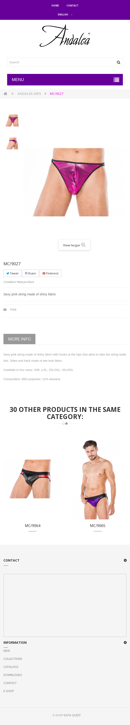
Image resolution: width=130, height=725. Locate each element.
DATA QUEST (72, 715)
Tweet (12, 273)
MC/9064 (32, 525)
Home (55, 5)
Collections (12, 659)
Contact (72, 5)
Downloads (12, 675)
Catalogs (10, 667)
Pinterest (50, 273)
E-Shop (8, 691)
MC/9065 (97, 525)
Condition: (9, 282)
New (6, 651)
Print (13, 310)
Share (30, 273)
